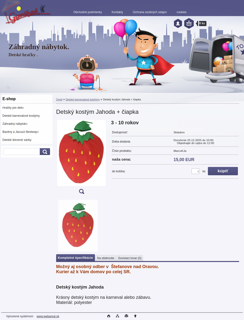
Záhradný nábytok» (15, 124)
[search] (44, 151)
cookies (182, 12)
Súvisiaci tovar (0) (129, 258)
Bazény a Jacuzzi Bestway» (20, 132)
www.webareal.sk (48, 316)
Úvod (59, 99)
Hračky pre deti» (13, 107)
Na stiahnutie (105, 258)
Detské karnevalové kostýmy (21, 115)
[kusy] (196, 171)
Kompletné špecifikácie (75, 258)
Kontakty (117, 12)
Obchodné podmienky (87, 12)
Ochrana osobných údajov (150, 12)
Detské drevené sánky (16, 140)
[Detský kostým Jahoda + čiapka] (81, 158)
